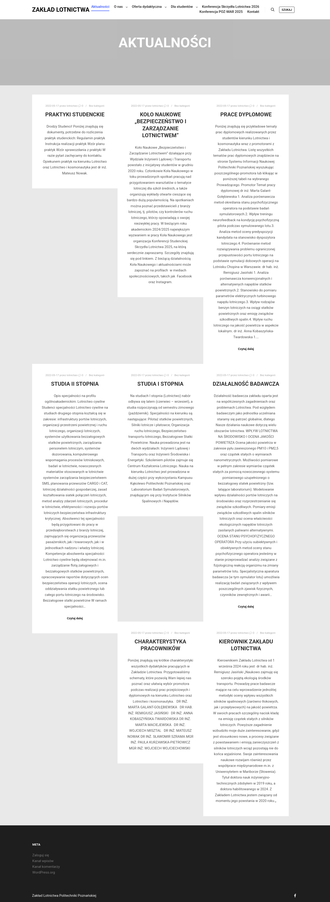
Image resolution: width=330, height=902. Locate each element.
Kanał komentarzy (46, 867)
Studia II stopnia (75, 384)
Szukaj (287, 10)
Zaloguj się (40, 855)
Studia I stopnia (160, 384)
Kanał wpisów (43, 861)
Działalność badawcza (246, 384)
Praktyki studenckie (74, 114)
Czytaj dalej (246, 349)
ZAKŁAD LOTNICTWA (55, 10)
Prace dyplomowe (246, 114)
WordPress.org (43, 872)
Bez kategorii (96, 105)
